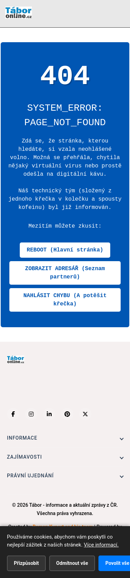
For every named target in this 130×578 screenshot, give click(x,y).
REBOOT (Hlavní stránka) (65, 250)
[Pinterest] (67, 414)
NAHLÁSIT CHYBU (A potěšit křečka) (64, 300)
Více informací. (101, 545)
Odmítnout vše (72, 563)
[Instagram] (31, 414)
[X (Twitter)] (85, 414)
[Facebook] (13, 414)
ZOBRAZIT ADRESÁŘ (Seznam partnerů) (65, 273)
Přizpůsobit (26, 563)
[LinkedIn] (49, 414)
